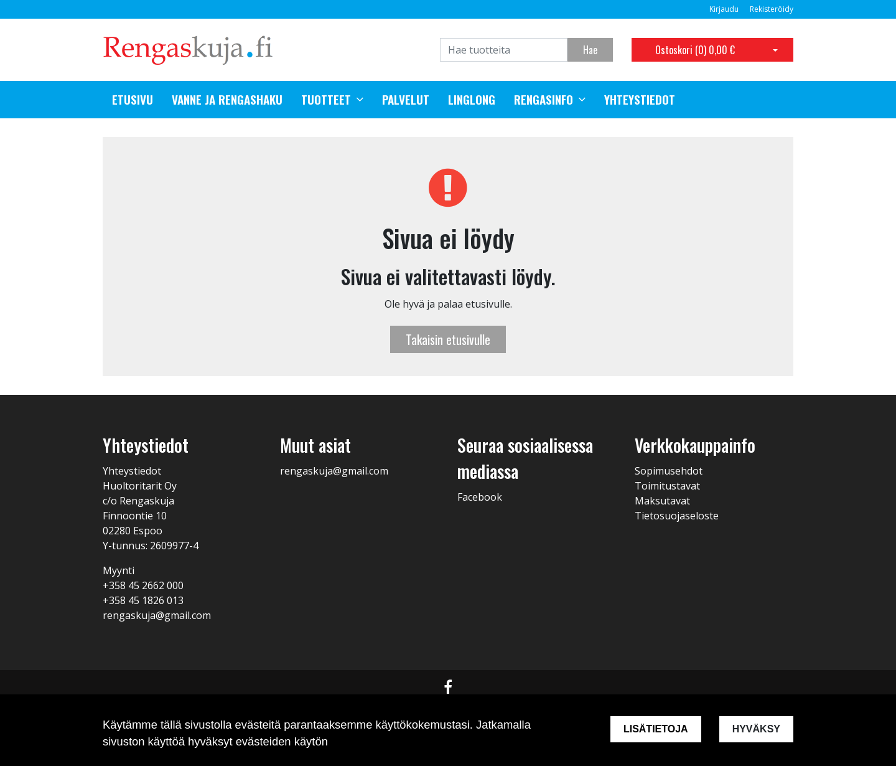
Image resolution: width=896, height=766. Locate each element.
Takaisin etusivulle (448, 339)
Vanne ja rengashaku (227, 99)
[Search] (503, 50)
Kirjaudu (724, 9)
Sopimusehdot (668, 471)
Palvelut (405, 99)
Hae (590, 49)
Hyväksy (756, 729)
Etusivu (132, 99)
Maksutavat (662, 501)
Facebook (479, 497)
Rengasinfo (543, 99)
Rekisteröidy (771, 9)
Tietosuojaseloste (677, 515)
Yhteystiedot (639, 99)
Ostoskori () (695, 49)
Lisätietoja (655, 729)
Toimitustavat (667, 486)
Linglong (471, 99)
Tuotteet (326, 99)
